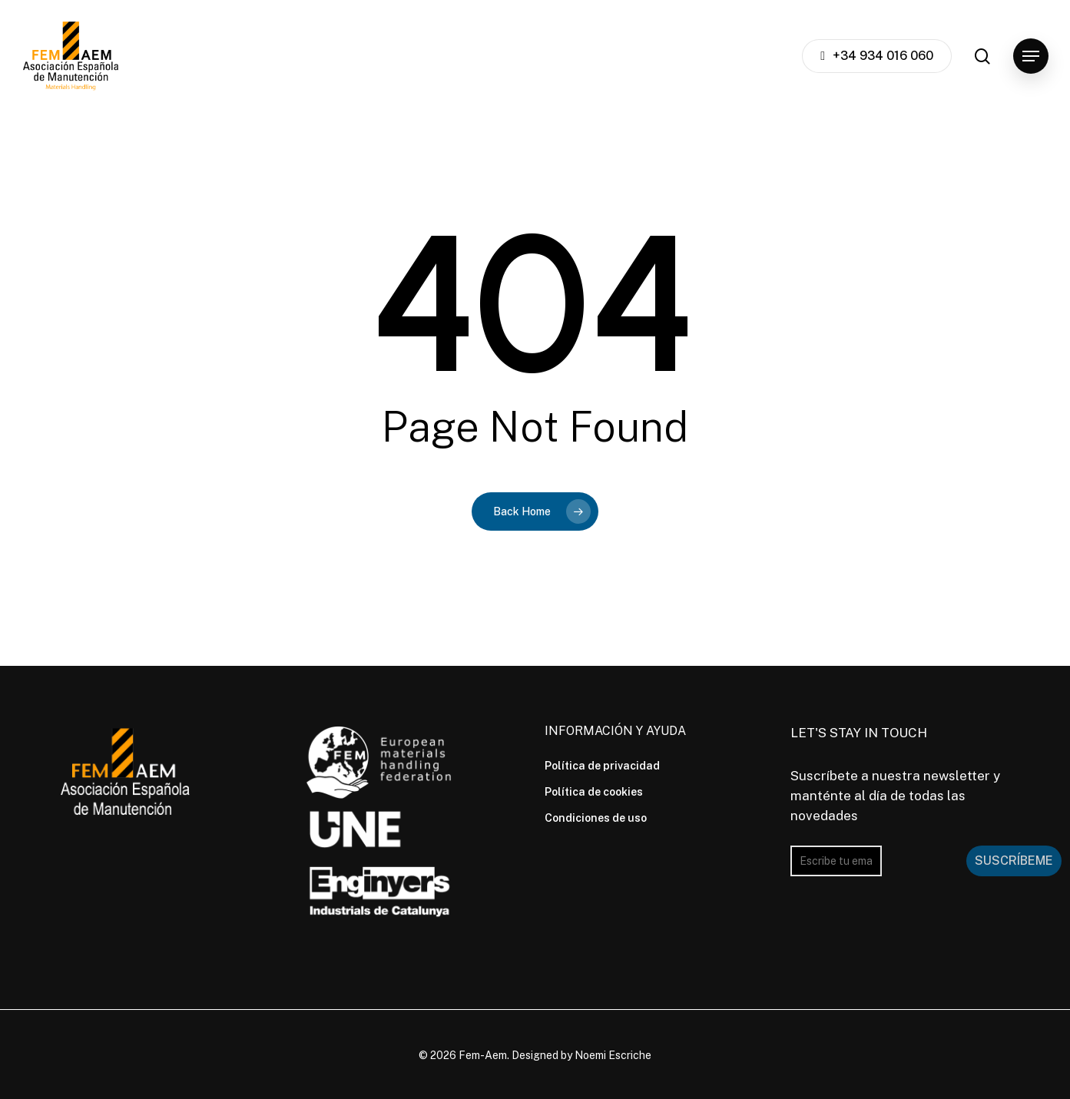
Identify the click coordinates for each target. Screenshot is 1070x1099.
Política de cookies (594, 792)
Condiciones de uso (596, 818)
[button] (1030, 56)
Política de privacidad (602, 766)
